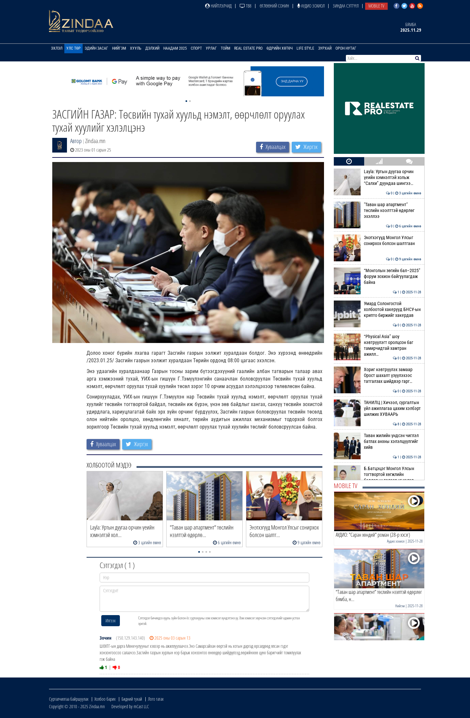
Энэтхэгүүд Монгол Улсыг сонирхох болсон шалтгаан (377, 240)
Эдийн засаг (96, 48)
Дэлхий (152, 48)
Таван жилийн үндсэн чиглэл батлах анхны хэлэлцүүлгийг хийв (377, 441)
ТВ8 (245, 6)
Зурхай (325, 48)
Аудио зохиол (311, 6)
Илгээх (110, 620)
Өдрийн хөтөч (280, 48)
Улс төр (73, 48)
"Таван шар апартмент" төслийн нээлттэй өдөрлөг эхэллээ (377, 211)
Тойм (225, 48)
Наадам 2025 (175, 48)
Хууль (135, 48)
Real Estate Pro (248, 48)
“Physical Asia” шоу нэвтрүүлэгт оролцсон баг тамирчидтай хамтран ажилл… (377, 345)
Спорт (196, 48)
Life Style (305, 48)
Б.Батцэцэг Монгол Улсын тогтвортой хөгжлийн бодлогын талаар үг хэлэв (377, 474)
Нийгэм (119, 48)
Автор (76, 141)
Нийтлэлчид (218, 6)
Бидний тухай (132, 699)
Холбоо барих (105, 699)
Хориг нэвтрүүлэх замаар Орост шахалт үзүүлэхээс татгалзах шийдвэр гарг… (377, 375)
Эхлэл (56, 48)
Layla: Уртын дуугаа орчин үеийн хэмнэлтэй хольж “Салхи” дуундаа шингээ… (377, 178)
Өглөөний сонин (274, 6)
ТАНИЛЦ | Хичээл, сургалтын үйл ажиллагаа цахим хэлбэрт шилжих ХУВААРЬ (377, 408)
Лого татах (156, 699)
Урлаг (211, 48)
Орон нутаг (345, 48)
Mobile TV (376, 6)
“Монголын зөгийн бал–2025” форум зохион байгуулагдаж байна (377, 277)
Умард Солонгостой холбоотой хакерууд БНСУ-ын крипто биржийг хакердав (377, 309)
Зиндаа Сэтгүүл (346, 6)
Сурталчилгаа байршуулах (69, 699)
